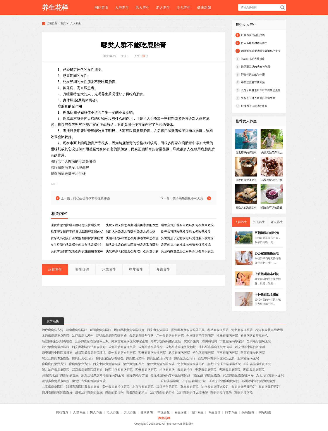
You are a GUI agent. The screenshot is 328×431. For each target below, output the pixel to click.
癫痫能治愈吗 (135, 358)
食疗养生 (197, 412)
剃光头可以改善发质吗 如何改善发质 (186, 231)
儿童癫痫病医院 (52, 386)
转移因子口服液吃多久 (254, 105)
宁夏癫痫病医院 (205, 369)
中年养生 (136, 269)
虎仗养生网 (191, 341)
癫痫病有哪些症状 (141, 335)
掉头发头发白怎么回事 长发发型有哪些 (132, 244)
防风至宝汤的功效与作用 (255, 66)
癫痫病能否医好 (269, 386)
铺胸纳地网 (209, 341)
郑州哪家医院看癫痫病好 (258, 381)
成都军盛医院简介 (150, 347)
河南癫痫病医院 (227, 352)
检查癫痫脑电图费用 (269, 330)
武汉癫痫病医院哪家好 (87, 369)
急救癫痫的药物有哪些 (57, 341)
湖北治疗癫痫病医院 (55, 369)
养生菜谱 (82, 269)
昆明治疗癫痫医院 (259, 341)
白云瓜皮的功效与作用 (254, 43)
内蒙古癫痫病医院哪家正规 (129, 341)
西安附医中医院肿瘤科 (250, 347)
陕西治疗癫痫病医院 (119, 369)
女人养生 (75, 23)
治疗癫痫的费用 (133, 364)
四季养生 (231, 412)
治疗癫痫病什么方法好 (192, 392)
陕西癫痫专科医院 (252, 352)
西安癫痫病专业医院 (152, 352)
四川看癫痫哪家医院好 (57, 392)
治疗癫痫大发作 (82, 335)
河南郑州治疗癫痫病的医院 (60, 375)
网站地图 (265, 412)
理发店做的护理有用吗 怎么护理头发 (75, 225)
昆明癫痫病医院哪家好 (111, 335)
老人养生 (163, 7)
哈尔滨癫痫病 (170, 381)
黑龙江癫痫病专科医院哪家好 (170, 375)
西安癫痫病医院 (157, 330)
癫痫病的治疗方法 (159, 358)
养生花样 (55, 7)
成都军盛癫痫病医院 (122, 347)
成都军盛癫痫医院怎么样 (215, 347)
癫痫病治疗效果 (221, 392)
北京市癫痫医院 (143, 386)
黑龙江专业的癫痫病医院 (224, 364)
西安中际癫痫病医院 (106, 364)
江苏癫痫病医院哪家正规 (92, 341)
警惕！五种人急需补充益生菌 (258, 98)
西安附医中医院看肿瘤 (57, 352)
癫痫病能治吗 (114, 392)
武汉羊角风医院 (167, 386)
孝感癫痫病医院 (218, 330)
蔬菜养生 (55, 269)
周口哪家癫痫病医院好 (129, 330)
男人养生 (142, 7)
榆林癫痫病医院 (227, 335)
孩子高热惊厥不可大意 (188, 198)
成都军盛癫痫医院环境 (90, 352)
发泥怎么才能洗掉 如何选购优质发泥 (186, 244)
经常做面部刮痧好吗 (253, 35)
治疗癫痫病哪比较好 (215, 386)
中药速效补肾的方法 (253, 82)
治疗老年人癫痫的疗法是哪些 (73, 161)
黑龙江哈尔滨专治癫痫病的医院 (102, 375)
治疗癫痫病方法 (52, 330)
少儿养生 (184, 7)
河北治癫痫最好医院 (55, 347)
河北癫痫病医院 (242, 330)
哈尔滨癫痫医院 (203, 352)
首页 (63, 23)
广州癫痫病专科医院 (170, 335)
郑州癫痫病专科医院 (122, 352)
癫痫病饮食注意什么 (254, 335)
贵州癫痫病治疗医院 (116, 386)
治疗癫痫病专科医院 (161, 364)
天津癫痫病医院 (229, 369)
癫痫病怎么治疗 (82, 358)
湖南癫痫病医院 (253, 369)
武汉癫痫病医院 (179, 352)
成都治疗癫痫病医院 (89, 392)
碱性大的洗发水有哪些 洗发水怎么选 (131, 231)
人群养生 (122, 7)
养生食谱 (214, 412)
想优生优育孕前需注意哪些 (91, 198)
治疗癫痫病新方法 (194, 381)
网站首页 (101, 7)
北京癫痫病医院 (248, 358)
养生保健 (180, 412)
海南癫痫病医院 (76, 330)
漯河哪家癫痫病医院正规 (188, 330)
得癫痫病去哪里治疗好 (68, 173)
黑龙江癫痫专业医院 (55, 358)
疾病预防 (248, 412)
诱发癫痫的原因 (137, 392)
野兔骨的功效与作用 (253, 74)
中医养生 (164, 412)
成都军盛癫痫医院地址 (180, 347)
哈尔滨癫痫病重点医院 (166, 341)
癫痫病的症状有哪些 (110, 358)
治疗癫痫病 (167, 369)
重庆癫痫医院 (189, 386)
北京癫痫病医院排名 (191, 364)
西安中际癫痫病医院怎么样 (216, 358)
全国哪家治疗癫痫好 (200, 335)
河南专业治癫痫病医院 (224, 381)
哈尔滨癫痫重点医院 (257, 364)
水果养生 (109, 269)
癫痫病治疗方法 (79, 364)
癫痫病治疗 (184, 369)
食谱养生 (163, 269)
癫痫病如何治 (243, 392)
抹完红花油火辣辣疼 (253, 58)
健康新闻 (204, 7)
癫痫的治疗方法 (137, 375)
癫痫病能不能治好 (243, 386)
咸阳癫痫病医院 (100, 330)
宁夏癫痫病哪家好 (232, 341)
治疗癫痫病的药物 (162, 392)
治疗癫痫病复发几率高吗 (70, 167)
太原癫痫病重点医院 (55, 335)
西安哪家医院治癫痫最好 (89, 347)
